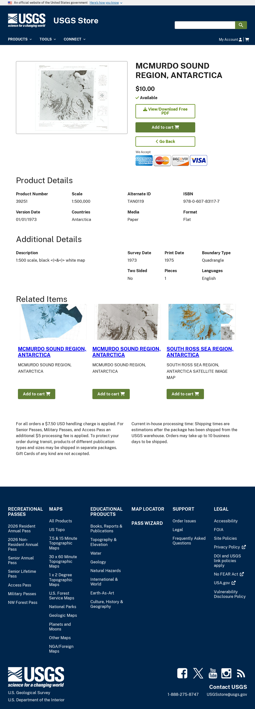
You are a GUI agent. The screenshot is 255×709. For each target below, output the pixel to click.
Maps (56, 509)
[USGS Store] (127, 20)
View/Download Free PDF (165, 111)
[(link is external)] (227, 547)
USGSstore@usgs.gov (227, 694)
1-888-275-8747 (183, 694)
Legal (221, 509)
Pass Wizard (147, 523)
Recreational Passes (24, 511)
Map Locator (147, 509)
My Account (230, 39)
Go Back (165, 141)
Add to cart (165, 127)
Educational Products (106, 511)
